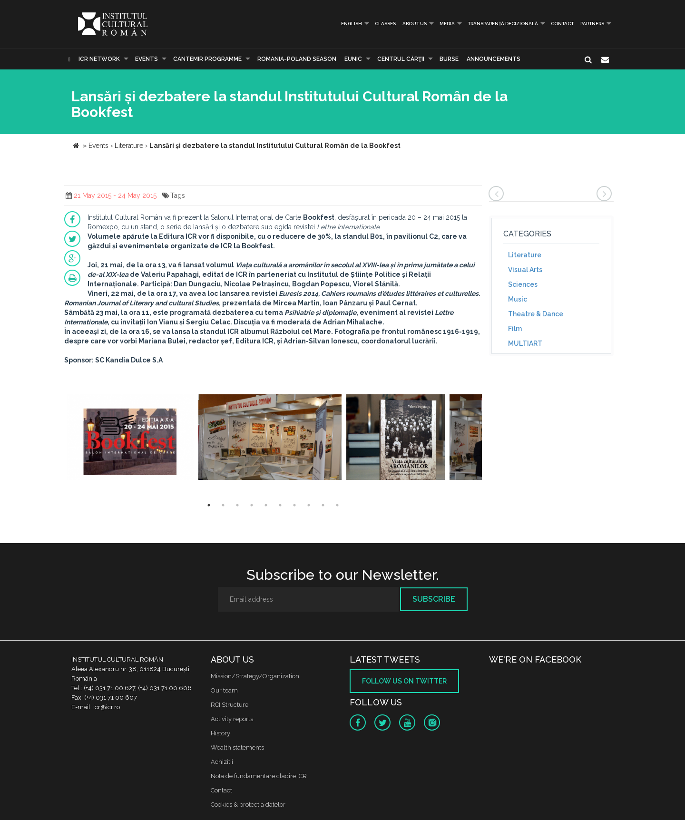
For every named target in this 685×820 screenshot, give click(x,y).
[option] (130, 438)
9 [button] (323, 505)
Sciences (523, 284)
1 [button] (209, 505)
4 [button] (251, 505)
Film (515, 328)
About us (414, 23)
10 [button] (337, 505)
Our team (224, 690)
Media (447, 23)
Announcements (493, 59)
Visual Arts (525, 269)
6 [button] (280, 505)
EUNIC (353, 59)
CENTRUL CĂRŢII (400, 59)
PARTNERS (592, 23)
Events (146, 59)
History (220, 733)
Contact (562, 23)
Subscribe (433, 599)
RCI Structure (229, 704)
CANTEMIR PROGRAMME (207, 59)
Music (517, 299)
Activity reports (232, 718)
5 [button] (266, 505)
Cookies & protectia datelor (248, 804)
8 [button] (308, 505)
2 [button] (223, 505)
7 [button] (294, 505)
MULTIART (525, 343)
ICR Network (99, 59)
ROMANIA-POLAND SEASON (296, 59)
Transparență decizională (503, 23)
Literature (524, 255)
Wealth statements (237, 747)
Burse (449, 59)
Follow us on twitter (404, 681)
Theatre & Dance (535, 314)
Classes (385, 23)
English (348, 23)
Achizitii (222, 761)
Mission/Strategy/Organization (255, 676)
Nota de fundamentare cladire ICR (259, 776)
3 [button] (237, 505)
